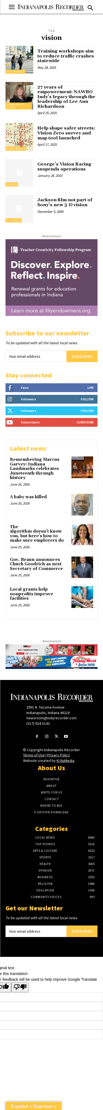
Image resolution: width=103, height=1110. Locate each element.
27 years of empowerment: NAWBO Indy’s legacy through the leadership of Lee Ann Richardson (66, 96)
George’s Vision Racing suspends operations (64, 166)
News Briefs (16, 148)
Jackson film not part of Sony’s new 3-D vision (64, 202)
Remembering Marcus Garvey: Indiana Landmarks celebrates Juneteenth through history (34, 468)
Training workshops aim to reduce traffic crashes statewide (65, 56)
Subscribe (82, 356)
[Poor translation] (20, 987)
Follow (87, 399)
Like (90, 387)
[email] (35, 356)
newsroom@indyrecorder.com (51, 717)
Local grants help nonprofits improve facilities (31, 594)
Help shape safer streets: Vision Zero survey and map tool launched (66, 133)
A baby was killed (28, 497)
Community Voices (15, 106)
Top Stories (15, 71)
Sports (12, 184)
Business (14, 220)
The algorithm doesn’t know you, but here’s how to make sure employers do (37, 533)
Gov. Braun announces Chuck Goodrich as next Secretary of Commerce (36, 564)
